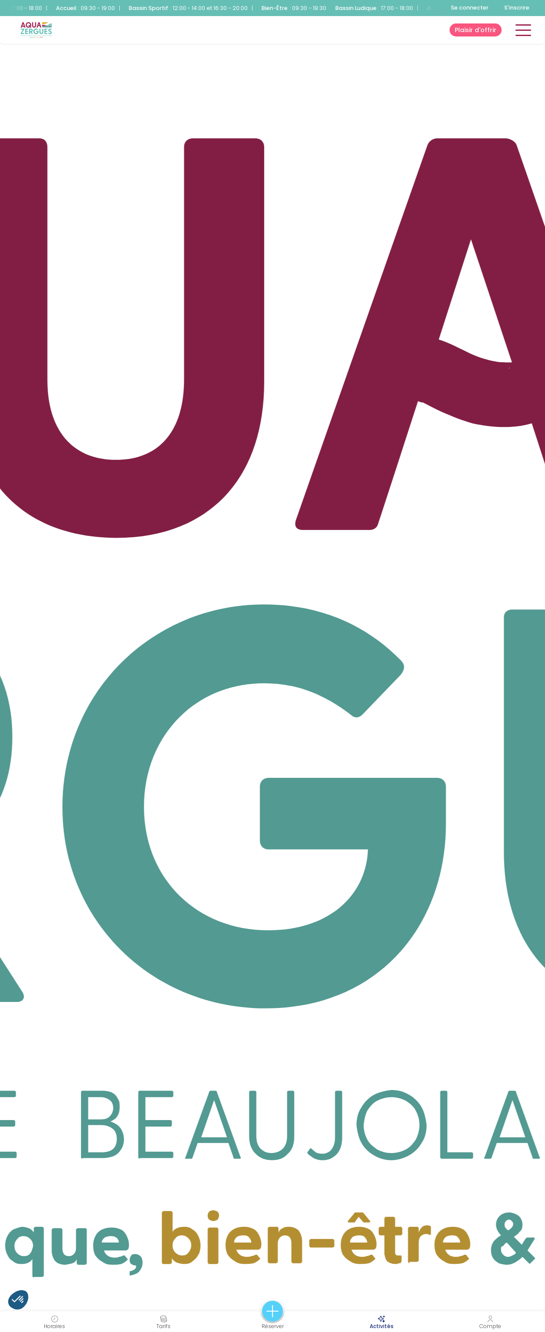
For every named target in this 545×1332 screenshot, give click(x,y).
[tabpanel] (272, 666)
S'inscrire (516, 7)
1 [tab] (13, 668)
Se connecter (470, 7)
